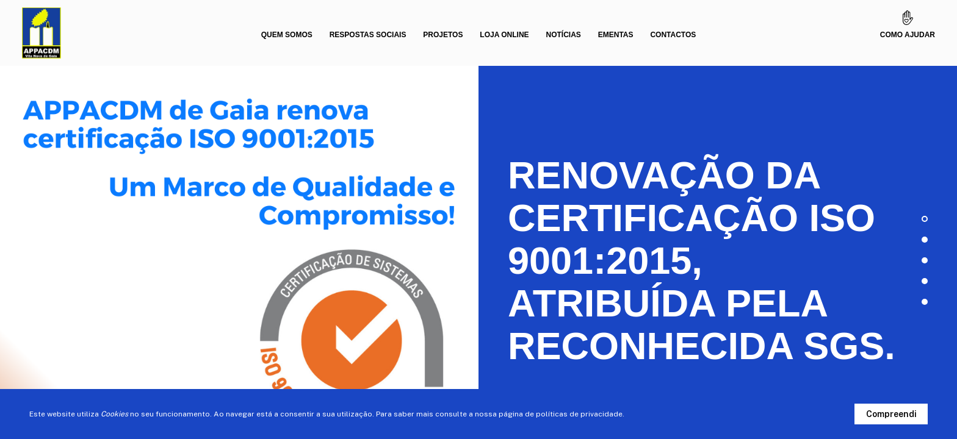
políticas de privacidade (579, 414)
